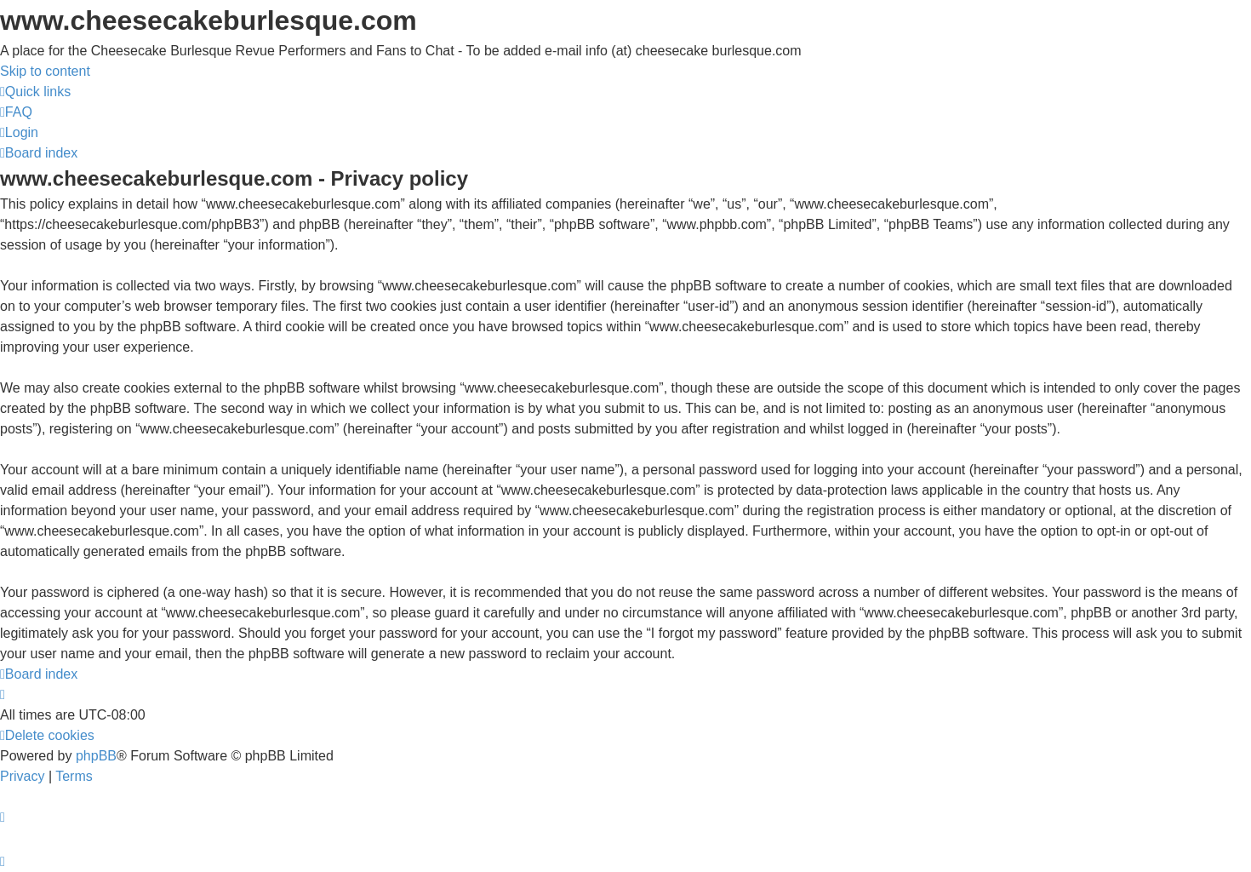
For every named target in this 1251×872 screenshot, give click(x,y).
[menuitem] (16, 112)
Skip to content (45, 71)
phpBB (96, 756)
